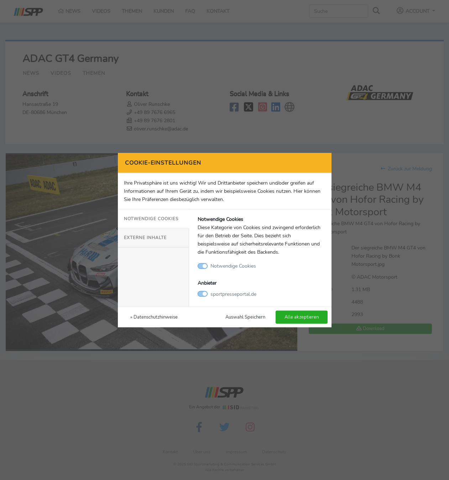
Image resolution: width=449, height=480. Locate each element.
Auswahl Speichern (245, 317)
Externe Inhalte (145, 238)
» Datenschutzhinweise (154, 317)
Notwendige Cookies (151, 219)
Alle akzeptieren (301, 317)
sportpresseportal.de (233, 293)
